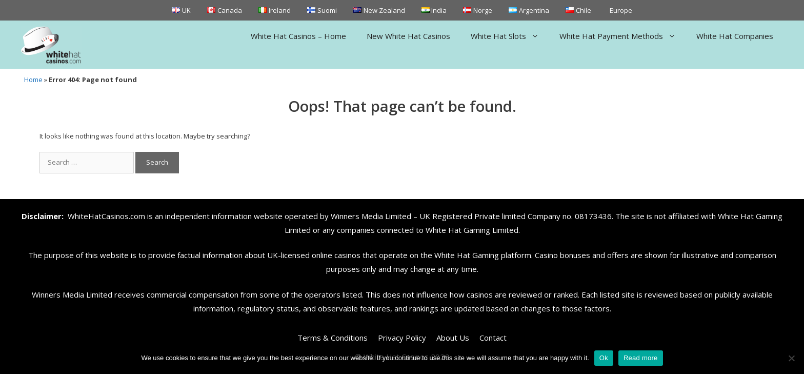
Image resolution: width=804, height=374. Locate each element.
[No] (791, 358)
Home (33, 79)
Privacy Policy (402, 337)
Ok (603, 358)
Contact (493, 337)
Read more (641, 358)
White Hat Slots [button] (510, 36)
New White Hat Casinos (408, 36)
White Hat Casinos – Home (298, 36)
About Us (452, 337)
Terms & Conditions (332, 337)
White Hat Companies (734, 36)
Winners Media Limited (371, 216)
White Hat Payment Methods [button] (622, 36)
